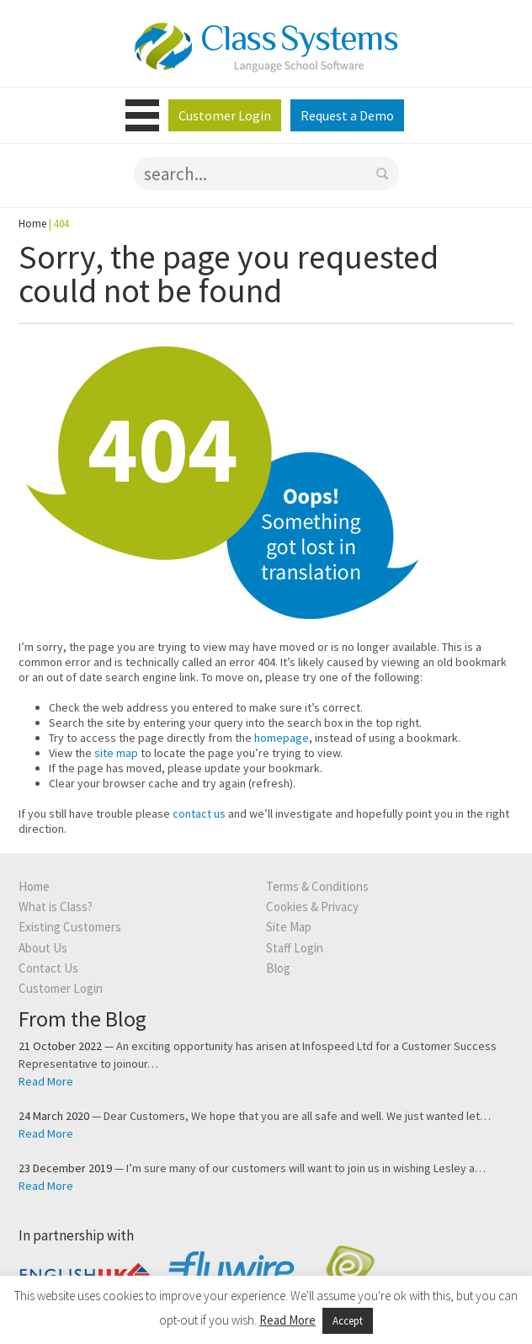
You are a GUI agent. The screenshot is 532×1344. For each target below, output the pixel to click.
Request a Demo (347, 115)
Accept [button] (347, 1321)
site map (116, 752)
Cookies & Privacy (312, 907)
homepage (281, 737)
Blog (278, 968)
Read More (46, 1081)
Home (32, 223)
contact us (199, 813)
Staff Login (294, 948)
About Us (43, 948)
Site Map (288, 927)
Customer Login (224, 115)
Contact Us (48, 968)
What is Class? (56, 907)
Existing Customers (70, 927)
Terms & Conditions (317, 886)
